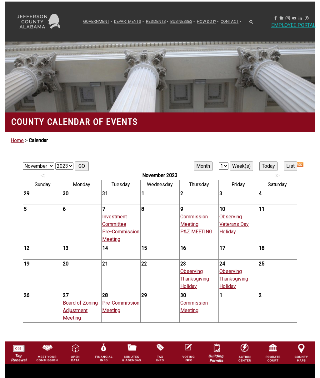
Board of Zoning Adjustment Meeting (80, 310)
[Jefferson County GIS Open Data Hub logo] (75, 352)
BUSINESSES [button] (181, 21)
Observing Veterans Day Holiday (234, 224)
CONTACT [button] (229, 21)
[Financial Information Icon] (103, 352)
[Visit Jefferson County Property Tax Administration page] (160, 352)
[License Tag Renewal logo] (19, 351)
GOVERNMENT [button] (96, 21)
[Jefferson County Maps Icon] (301, 352)
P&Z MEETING (196, 232)
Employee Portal (293, 25)
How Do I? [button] (206, 21)
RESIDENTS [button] (156, 21)
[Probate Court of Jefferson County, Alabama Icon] (273, 352)
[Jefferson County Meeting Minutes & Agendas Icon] (131, 352)
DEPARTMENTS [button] (127, 21)
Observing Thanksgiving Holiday (194, 278)
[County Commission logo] (47, 352)
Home (17, 140)
